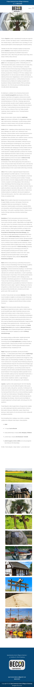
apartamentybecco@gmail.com (17, 677)
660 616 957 (19, 3)
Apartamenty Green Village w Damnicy (18, 1)
